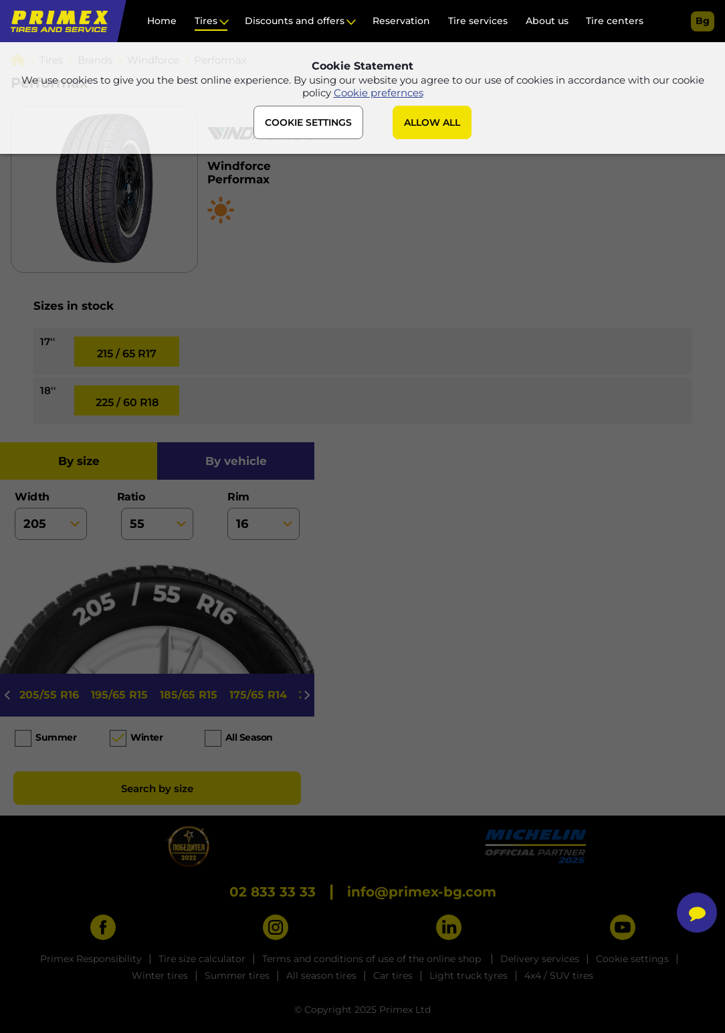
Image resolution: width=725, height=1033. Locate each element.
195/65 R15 (119, 694)
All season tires (321, 975)
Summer (55, 737)
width (51, 515)
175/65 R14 (258, 694)
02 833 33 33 (272, 892)
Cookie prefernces (378, 92)
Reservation (401, 21)
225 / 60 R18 (127, 402)
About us (547, 21)
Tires (206, 21)
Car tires (393, 975)
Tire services (478, 21)
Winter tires (160, 975)
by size (79, 461)
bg (703, 21)
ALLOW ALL (432, 122)
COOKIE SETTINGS (308, 122)
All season (249, 737)
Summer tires (237, 975)
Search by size (157, 788)
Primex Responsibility (91, 959)
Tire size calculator (202, 959)
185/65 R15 (188, 694)
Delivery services (539, 959)
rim (263, 515)
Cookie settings (632, 959)
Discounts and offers (294, 21)
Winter (146, 737)
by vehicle (236, 461)
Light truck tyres (468, 975)
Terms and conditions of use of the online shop (373, 959)
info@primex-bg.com (421, 892)
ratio (157, 515)
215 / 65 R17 (127, 353)
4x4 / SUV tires (558, 975)
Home (162, 21)
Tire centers (614, 21)
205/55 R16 (49, 694)
